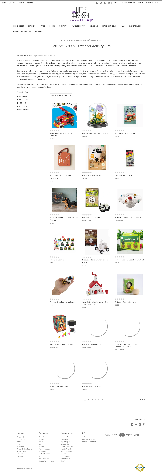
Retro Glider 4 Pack (123, 175)
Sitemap (20, 456)
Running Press (66, 437)
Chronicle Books (67, 447)
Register (149, 3)
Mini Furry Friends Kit (91, 175)
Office (43, 26)
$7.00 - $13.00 (22, 100)
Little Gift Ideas (110, 26)
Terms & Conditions (24, 449)
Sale (123, 26)
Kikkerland (65, 439)
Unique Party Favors (23, 32)
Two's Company (66, 451)
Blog (4, 3)
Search (116, 3)
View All (63, 461)
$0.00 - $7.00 (22, 96)
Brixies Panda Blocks (59, 386)
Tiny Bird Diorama (57, 260)
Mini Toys (64, 26)
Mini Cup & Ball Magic (92, 344)
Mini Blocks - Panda (91, 218)
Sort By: (53, 95)
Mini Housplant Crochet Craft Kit (129, 260)
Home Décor (19, 26)
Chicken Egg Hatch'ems (125, 302)
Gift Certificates (128, 3)
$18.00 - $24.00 (23, 106)
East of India (65, 459)
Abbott (63, 454)
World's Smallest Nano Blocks (63, 302)
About (11, 3)
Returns (20, 454)
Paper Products (79, 26)
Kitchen (32, 26)
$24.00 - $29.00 (23, 109)
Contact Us (21, 439)
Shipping (30, 3)
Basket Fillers (135, 26)
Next (142, 399)
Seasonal (95, 26)
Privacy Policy (22, 451)
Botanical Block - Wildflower (95, 133)
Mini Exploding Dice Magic (61, 344)
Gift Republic (65, 456)
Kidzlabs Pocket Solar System (128, 218)
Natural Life (65, 444)
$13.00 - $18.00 (23, 103)
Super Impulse (66, 442)
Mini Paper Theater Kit (125, 133)
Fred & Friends (66, 449)
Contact (20, 3)
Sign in (140, 3)
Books (53, 26)
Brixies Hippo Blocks (91, 386)
